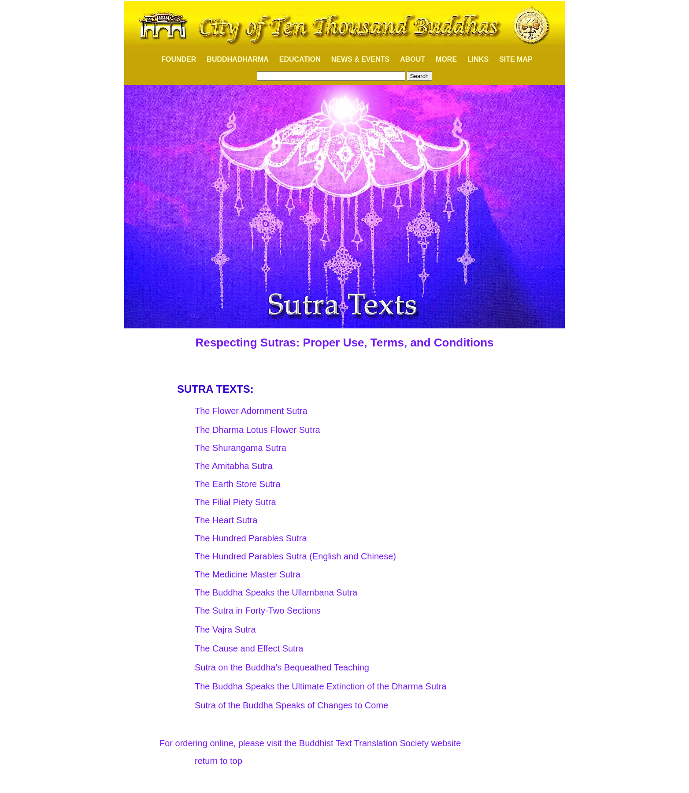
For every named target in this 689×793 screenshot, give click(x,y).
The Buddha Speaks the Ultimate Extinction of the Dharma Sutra (320, 686)
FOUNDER (174, 59)
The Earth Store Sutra (238, 484)
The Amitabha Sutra (234, 466)
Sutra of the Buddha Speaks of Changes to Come (291, 705)
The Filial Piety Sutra (235, 502)
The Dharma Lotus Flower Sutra (257, 430)
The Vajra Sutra (225, 629)
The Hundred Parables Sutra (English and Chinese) (295, 556)
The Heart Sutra (226, 520)
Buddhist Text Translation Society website (380, 743)
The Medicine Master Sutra (247, 574)
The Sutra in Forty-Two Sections (258, 610)
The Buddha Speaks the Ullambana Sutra (276, 592)
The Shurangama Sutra (240, 448)
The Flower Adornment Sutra (251, 411)
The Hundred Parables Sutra (251, 538)
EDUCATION (300, 59)
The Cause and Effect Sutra (249, 648)
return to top (218, 761)
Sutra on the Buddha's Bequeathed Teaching (282, 667)
